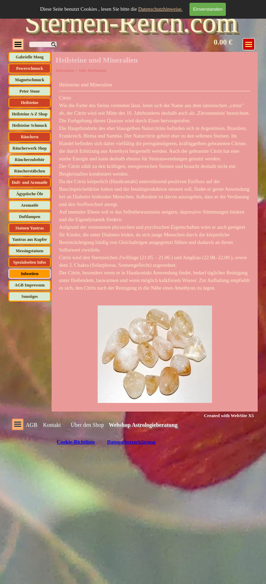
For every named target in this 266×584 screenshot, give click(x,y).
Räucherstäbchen (29, 171)
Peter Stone (29, 91)
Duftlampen (29, 216)
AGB (31, 425)
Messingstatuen (29, 250)
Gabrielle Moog (29, 57)
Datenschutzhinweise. (160, 9)
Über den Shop (87, 425)
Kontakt (52, 425)
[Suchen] (43, 44)
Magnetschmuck (29, 79)
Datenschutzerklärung (131, 442)
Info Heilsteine (93, 70)
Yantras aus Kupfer (29, 239)
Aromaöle (29, 205)
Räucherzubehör (30, 159)
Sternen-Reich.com (131, 22)
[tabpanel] (154, 186)
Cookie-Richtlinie (76, 442)
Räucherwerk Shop (29, 148)
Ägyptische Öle (29, 193)
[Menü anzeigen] (248, 44)
